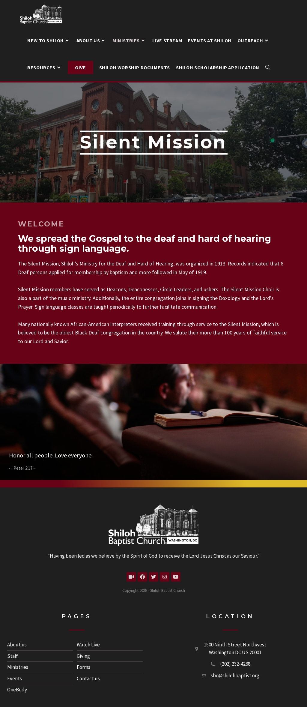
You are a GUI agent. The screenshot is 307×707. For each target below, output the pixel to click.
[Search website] (267, 67)
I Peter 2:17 (21, 468)
